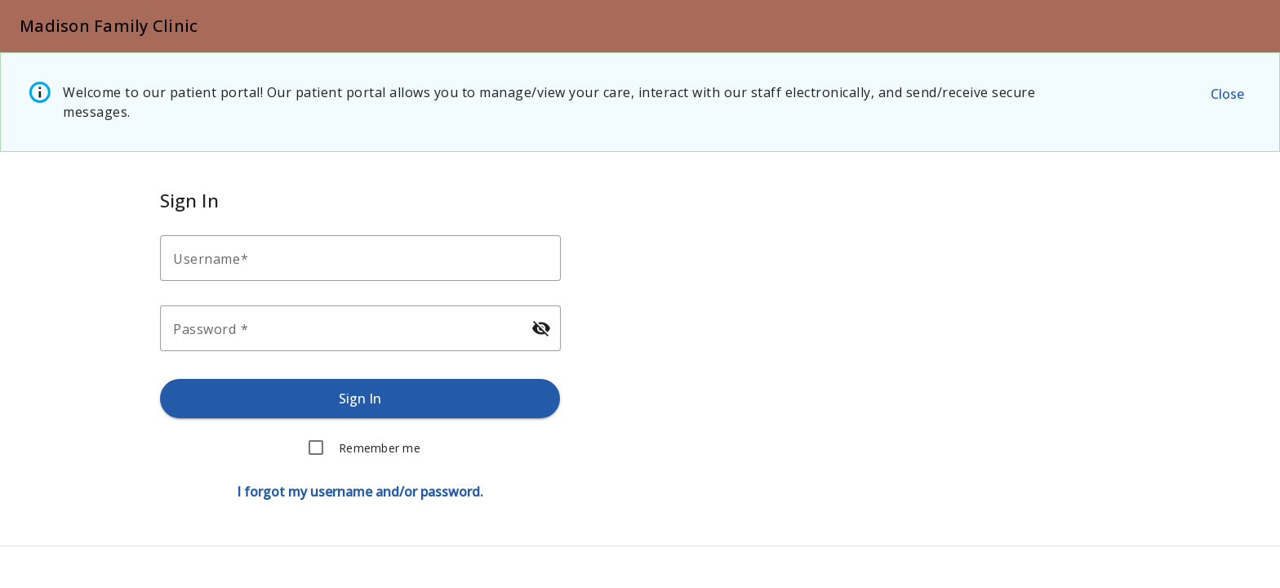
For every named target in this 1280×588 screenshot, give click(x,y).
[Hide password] (540, 328)
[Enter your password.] (345, 328)
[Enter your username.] (365, 258)
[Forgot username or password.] (360, 491)
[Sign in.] (360, 398)
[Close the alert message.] (1227, 94)
